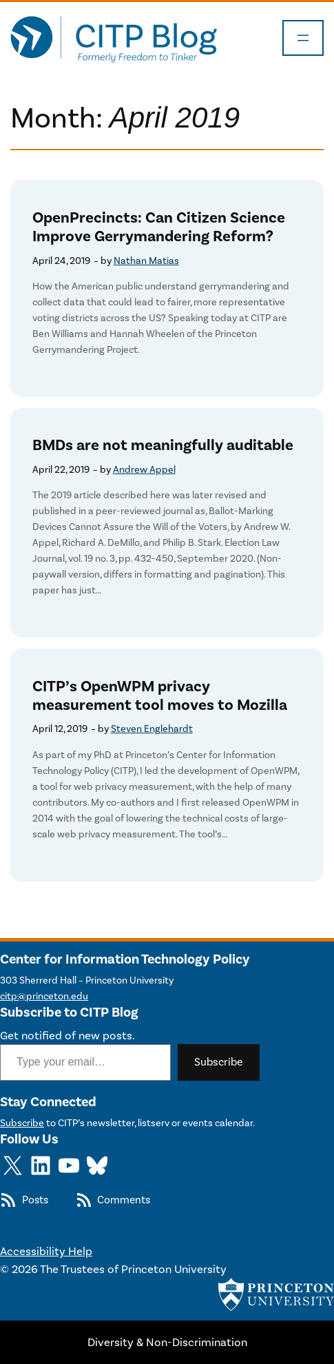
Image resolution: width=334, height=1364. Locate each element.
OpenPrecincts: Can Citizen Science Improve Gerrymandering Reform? (158, 227)
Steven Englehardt (152, 729)
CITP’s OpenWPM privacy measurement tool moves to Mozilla (159, 696)
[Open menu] (303, 38)
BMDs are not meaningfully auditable (162, 445)
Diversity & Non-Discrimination (167, 1342)
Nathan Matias (146, 261)
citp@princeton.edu (44, 996)
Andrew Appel (144, 470)
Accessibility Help (46, 1251)
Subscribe (218, 1061)
